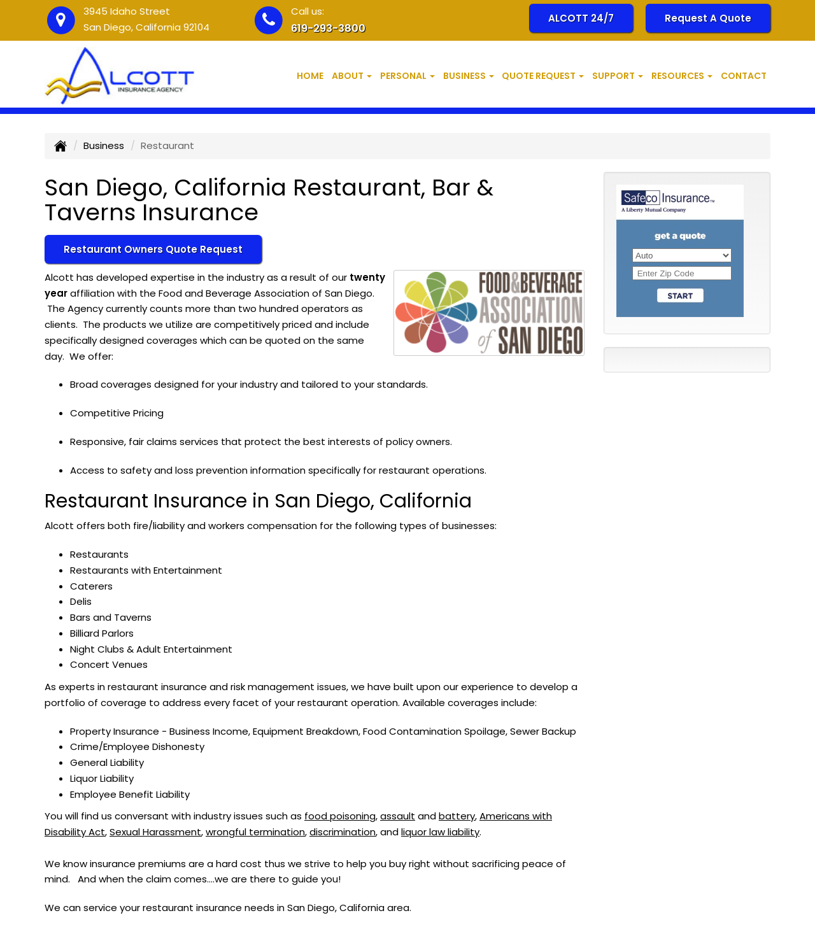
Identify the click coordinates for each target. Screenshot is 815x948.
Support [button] (617, 75)
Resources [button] (681, 75)
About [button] (352, 75)
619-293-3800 (328, 28)
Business (103, 145)
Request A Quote (708, 18)
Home (310, 75)
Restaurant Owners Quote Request (153, 249)
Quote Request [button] (543, 75)
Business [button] (468, 75)
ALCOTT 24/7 (581, 18)
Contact (744, 75)
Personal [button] (407, 75)
